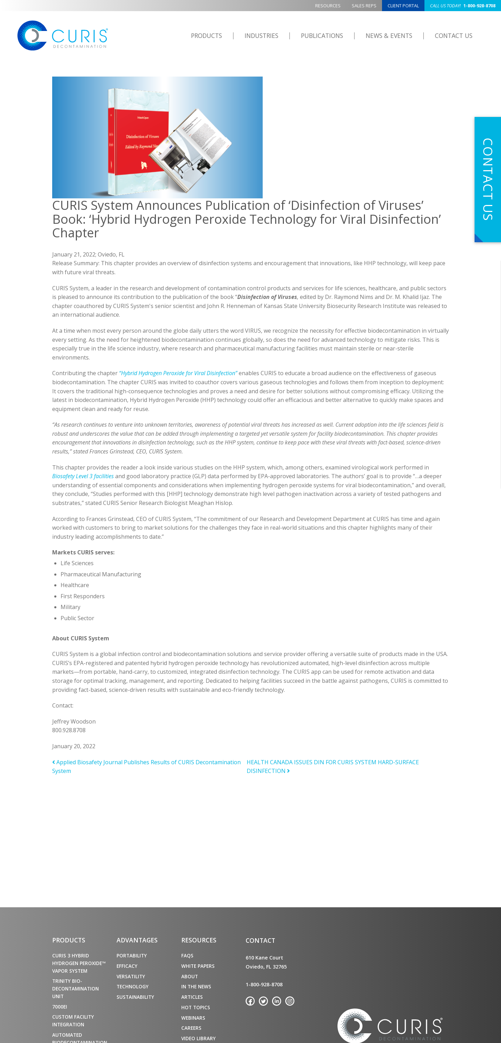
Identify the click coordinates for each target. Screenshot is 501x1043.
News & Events (389, 35)
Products (206, 35)
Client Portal (403, 5)
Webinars (193, 1017)
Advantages (137, 940)
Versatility (131, 976)
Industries (261, 35)
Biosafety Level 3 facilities (83, 476)
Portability (132, 955)
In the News (196, 986)
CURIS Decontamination (63, 36)
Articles (192, 997)
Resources (328, 5)
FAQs (187, 955)
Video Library (198, 1038)
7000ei (59, 1006)
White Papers (198, 966)
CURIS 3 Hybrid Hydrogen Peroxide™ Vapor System (78, 963)
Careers (191, 1028)
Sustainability (135, 997)
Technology (133, 986)
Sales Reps (364, 5)
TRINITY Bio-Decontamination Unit (75, 988)
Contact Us (453, 35)
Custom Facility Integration (73, 1020)
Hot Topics (195, 1007)
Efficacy (127, 966)
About (189, 976)
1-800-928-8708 (462, 5)
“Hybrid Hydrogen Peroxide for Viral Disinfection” (179, 373)
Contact (260, 940)
